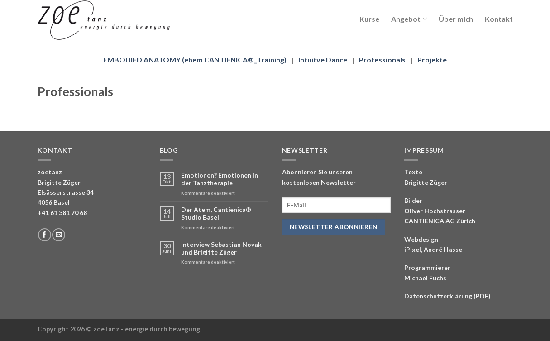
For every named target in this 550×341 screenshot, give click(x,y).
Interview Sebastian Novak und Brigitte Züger (221, 248)
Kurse (369, 18)
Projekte (432, 59)
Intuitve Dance (322, 59)
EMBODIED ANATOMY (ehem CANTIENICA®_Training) (195, 59)
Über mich (456, 18)
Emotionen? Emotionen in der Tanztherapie (219, 179)
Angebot (408, 18)
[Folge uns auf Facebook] (44, 234)
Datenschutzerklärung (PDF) (447, 296)
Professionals (382, 59)
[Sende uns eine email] (58, 234)
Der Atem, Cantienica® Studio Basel (216, 213)
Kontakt (499, 18)
